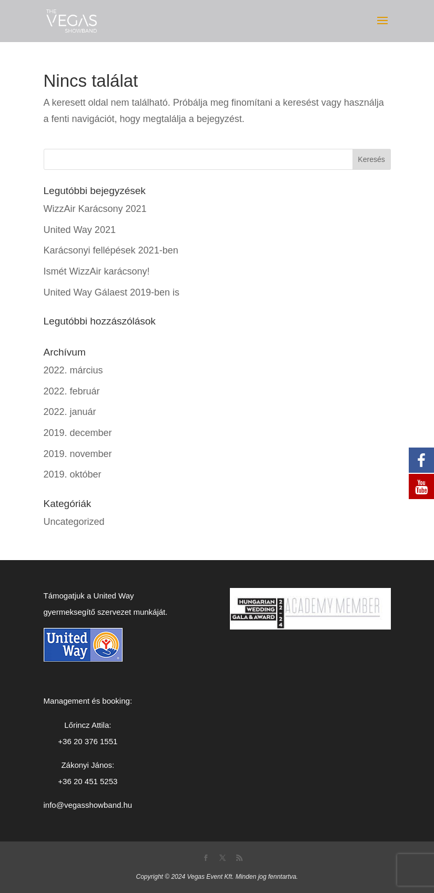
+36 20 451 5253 (87, 781)
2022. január (70, 412)
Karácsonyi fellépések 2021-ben (111, 250)
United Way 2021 (80, 230)
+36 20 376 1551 (87, 741)
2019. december (78, 433)
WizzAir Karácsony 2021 (95, 209)
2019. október (73, 474)
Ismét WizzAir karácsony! (97, 271)
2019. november (78, 454)
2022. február (72, 391)
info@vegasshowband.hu (88, 804)
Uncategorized (74, 521)
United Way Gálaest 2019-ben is (111, 292)
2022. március (73, 370)
